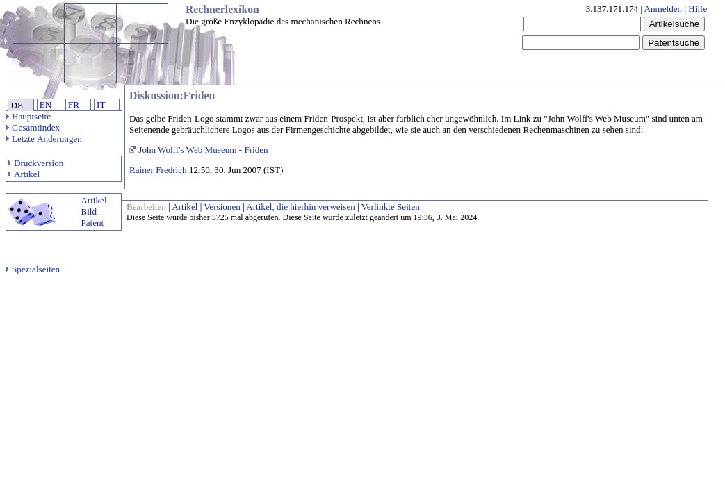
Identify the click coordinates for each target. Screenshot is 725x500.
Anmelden (663, 8)
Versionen (222, 206)
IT (101, 104)
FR (73, 104)
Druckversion (35, 163)
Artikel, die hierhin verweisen (300, 206)
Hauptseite (28, 116)
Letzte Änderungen (44, 138)
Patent (92, 222)
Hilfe (697, 8)
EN (45, 104)
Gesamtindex (33, 127)
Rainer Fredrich (158, 170)
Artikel (24, 174)
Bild (89, 211)
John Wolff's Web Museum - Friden (198, 149)
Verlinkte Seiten (390, 206)
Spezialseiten (33, 269)
